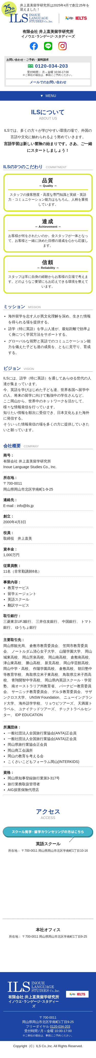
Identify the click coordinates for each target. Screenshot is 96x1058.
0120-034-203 (51, 66)
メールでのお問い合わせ (48, 82)
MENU (51, 96)
